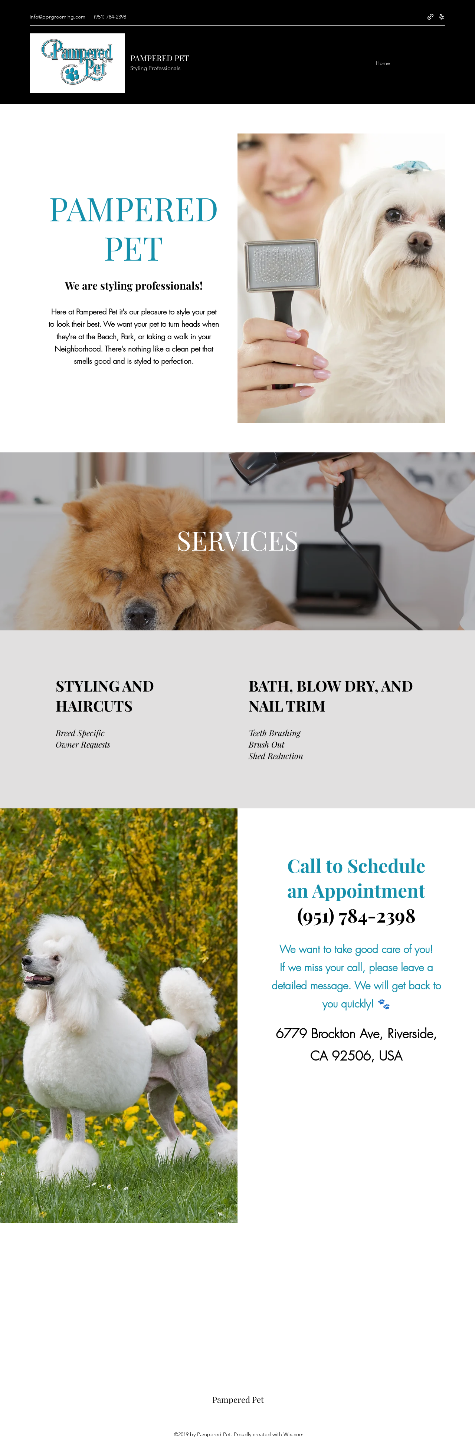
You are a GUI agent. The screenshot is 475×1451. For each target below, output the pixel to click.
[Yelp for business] (441, 16)
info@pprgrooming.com (57, 16)
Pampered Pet (238, 1399)
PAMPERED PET (159, 57)
